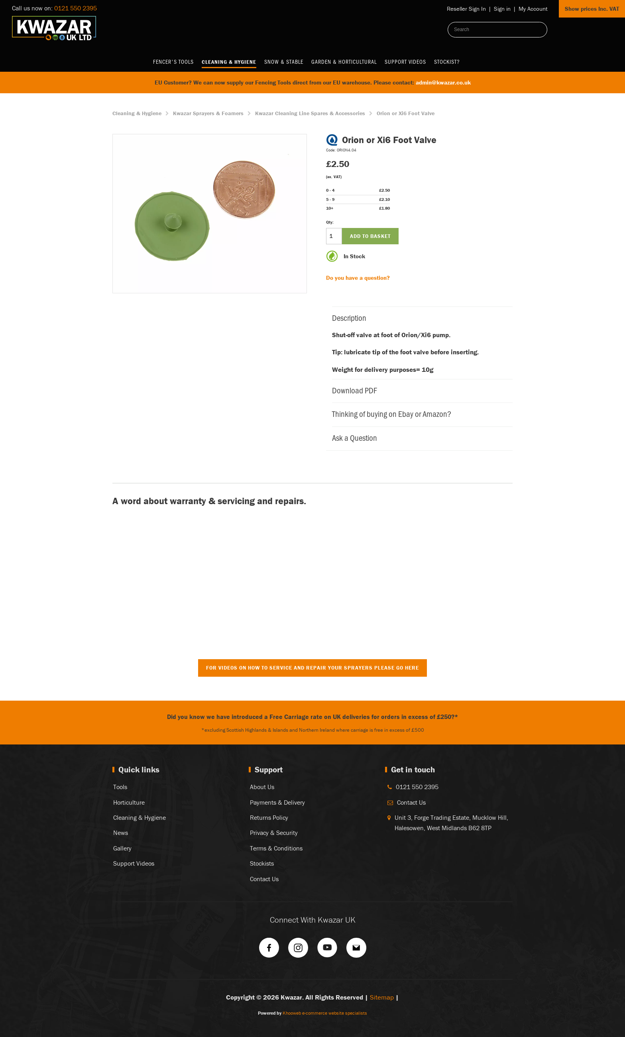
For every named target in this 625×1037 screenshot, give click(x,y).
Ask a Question (418, 437)
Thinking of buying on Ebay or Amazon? (418, 413)
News (120, 833)
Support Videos (405, 61)
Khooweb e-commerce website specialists (325, 1013)
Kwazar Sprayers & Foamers (208, 113)
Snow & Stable (283, 61)
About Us (262, 787)
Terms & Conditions (276, 848)
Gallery (122, 848)
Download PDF (418, 390)
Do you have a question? (358, 277)
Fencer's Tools (173, 61)
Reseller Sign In (466, 8)
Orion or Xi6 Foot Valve (405, 113)
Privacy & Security (274, 833)
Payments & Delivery (277, 802)
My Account (533, 8)
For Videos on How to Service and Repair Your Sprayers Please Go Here (312, 667)
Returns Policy (269, 817)
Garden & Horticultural (344, 61)
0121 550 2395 (75, 8)
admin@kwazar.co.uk (443, 82)
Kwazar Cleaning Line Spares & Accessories (310, 113)
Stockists (262, 863)
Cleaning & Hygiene (229, 61)
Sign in (502, 8)
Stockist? (447, 61)
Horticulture (129, 802)
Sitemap (382, 997)
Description (418, 317)
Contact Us (264, 879)
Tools (120, 787)
